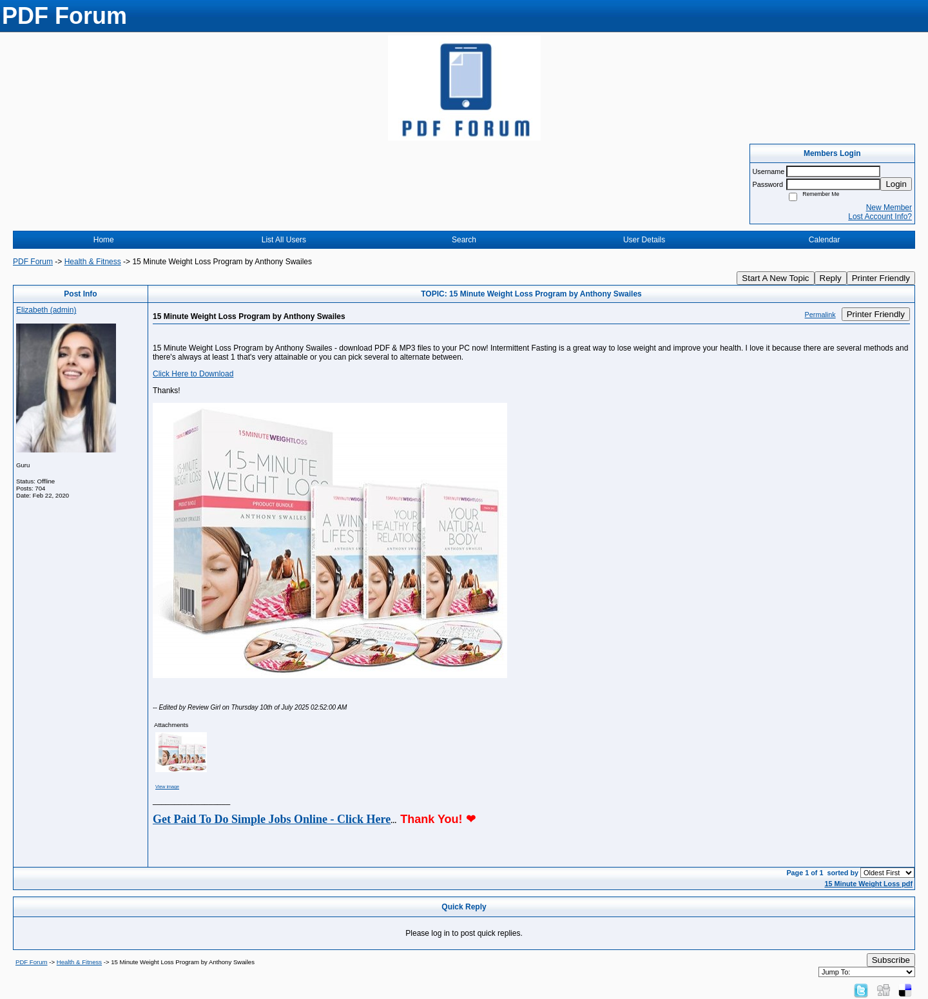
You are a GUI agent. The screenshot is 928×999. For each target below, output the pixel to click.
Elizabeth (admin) (46, 310)
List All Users (284, 239)
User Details (644, 239)
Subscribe (891, 960)
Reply (831, 278)
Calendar (824, 239)
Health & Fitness (92, 261)
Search (464, 239)
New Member (889, 207)
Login (896, 184)
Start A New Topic (775, 278)
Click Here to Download (193, 373)
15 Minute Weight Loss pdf (868, 883)
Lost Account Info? (880, 216)
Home (103, 239)
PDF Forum (33, 261)
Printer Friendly (881, 278)
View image (167, 787)
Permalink (820, 314)
